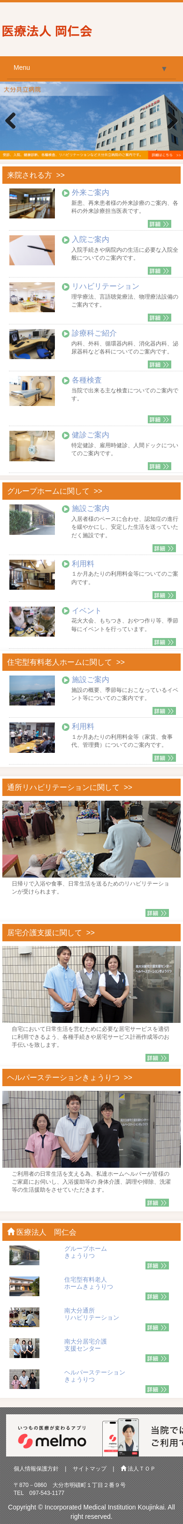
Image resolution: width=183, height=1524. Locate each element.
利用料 (83, 564)
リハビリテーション (105, 286)
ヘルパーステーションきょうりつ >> (69, 1077)
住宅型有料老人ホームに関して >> (66, 662)
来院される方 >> (36, 175)
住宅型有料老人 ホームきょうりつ (88, 1283)
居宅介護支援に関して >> (51, 933)
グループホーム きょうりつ (85, 1252)
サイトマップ (90, 1468)
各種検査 (87, 380)
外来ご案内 (90, 192)
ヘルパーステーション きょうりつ (94, 1375)
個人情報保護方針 (36, 1468)
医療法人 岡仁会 (41, 1232)
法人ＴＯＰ (138, 1468)
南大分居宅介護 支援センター (85, 1344)
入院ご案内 (90, 239)
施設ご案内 (90, 508)
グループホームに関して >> (54, 491)
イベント (87, 611)
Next (169, 121)
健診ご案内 (90, 435)
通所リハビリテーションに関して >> (69, 787)
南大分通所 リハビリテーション (91, 1314)
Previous (14, 121)
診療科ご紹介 (94, 333)
